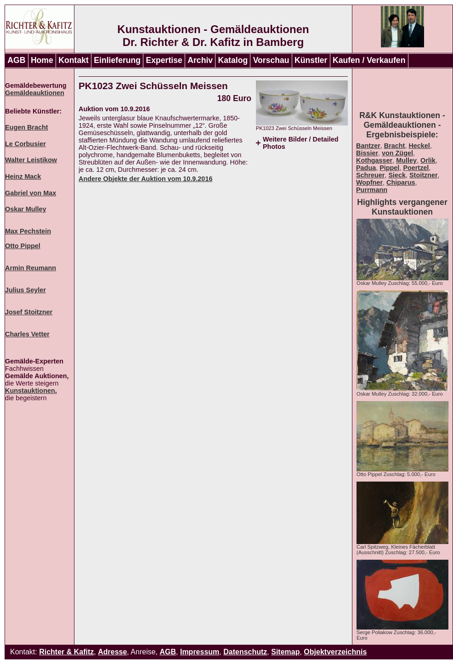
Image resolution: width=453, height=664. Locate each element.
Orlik (428, 160)
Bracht (394, 145)
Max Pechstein (28, 231)
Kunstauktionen (30, 390)
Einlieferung (117, 60)
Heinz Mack (23, 176)
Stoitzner (423, 175)
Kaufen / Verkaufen (369, 60)
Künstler (310, 60)
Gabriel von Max (30, 193)
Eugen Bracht (26, 127)
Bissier (367, 153)
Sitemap (285, 652)
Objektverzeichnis (335, 652)
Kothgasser (374, 160)
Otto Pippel (22, 246)
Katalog (233, 60)
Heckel (419, 145)
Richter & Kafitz (66, 652)
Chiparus (400, 182)
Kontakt (73, 60)
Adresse (112, 652)
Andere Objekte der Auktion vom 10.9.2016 (145, 178)
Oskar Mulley (25, 209)
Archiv (200, 60)
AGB (16, 60)
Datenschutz (245, 652)
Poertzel (416, 167)
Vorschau (271, 60)
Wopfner (369, 182)
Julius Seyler (25, 290)
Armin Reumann (30, 268)
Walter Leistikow (31, 160)
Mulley (406, 160)
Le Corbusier (25, 144)
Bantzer (368, 145)
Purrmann (371, 189)
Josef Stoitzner (28, 312)
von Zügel (397, 153)
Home (42, 60)
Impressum (199, 652)
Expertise (164, 60)
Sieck (397, 175)
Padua (366, 167)
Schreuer (370, 175)
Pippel (389, 167)
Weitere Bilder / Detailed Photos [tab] (300, 143)
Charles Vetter (27, 334)
